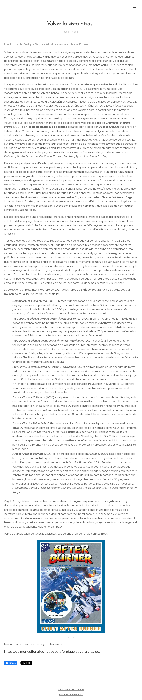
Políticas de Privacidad (71, 694)
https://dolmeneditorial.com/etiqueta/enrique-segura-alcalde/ (52, 651)
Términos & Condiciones (71, 689)
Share (11, 663)
